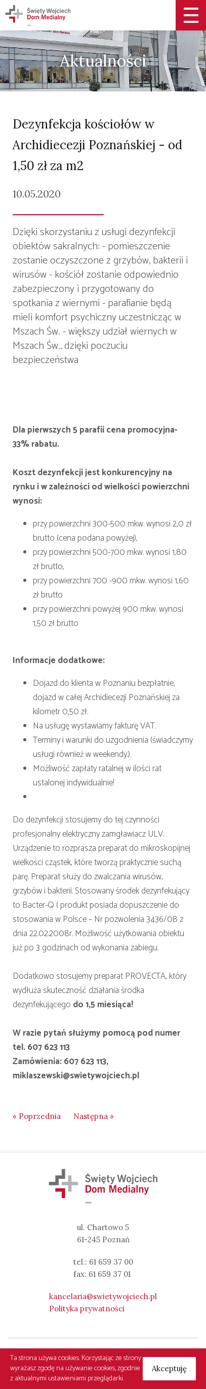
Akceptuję (169, 1368)
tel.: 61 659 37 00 (103, 1262)
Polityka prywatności (87, 1308)
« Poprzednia (37, 1116)
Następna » (93, 1116)
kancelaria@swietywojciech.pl (103, 1296)
